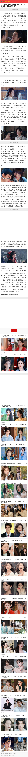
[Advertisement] (14, 225)
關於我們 (2, 755)
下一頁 (14, 330)
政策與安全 (6, 755)
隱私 (11, 755)
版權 (13, 755)
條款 (9, 755)
